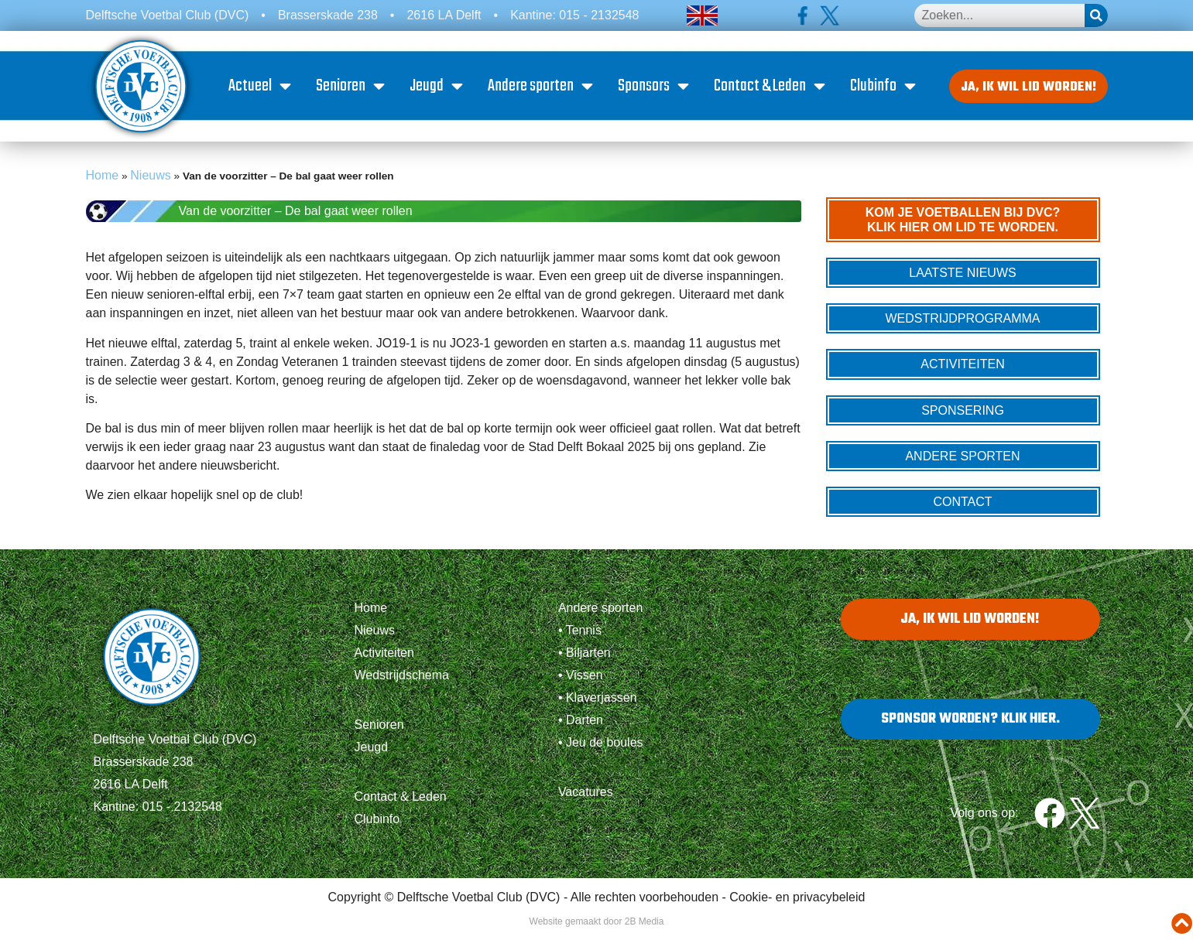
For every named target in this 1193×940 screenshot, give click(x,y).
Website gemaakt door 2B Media (597, 927)
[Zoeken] (1096, 15)
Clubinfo (886, 89)
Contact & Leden (772, 89)
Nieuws (150, 180)
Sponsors (656, 89)
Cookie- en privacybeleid (797, 903)
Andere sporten (543, 89)
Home (102, 180)
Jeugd (439, 89)
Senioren (353, 89)
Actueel (262, 89)
